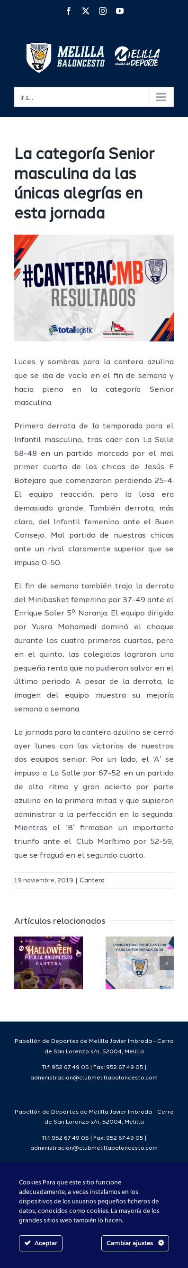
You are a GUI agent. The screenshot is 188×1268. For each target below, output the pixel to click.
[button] (21, 963)
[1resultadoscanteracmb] (94, 288)
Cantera (92, 881)
